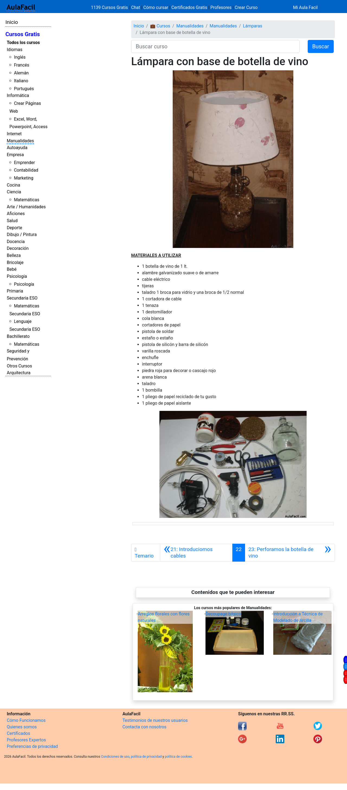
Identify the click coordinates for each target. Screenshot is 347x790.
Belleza (14, 255)
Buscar (320, 46)
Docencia (16, 241)
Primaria (15, 291)
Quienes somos (22, 726)
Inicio (11, 22)
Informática (18, 95)
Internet (14, 133)
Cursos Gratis (22, 34)
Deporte (14, 227)
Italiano (21, 80)
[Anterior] (196, 553)
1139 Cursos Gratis (110, 7)
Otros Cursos (19, 366)
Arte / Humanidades (26, 206)
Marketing (23, 178)
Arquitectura (18, 372)
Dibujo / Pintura (22, 234)
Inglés (19, 57)
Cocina (13, 185)
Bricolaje (15, 262)
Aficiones (16, 213)
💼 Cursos (160, 26)
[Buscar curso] (215, 46)
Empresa (15, 154)
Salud (12, 220)
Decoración (18, 248)
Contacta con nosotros (144, 726)
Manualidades (20, 140)
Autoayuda (17, 147)
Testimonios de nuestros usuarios (155, 720)
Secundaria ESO (22, 298)
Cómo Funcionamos (26, 720)
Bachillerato (18, 336)
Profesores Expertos (26, 739)
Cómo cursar (155, 7)
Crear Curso (246, 7)
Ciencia (14, 191)
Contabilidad (26, 170)
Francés (21, 65)
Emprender (24, 162)
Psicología (17, 276)
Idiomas (14, 49)
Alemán (21, 72)
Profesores (221, 7)
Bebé (12, 269)
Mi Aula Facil (305, 7)
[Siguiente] (290, 553)
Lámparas (252, 26)
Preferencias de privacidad (32, 746)
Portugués (24, 88)
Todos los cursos (23, 42)
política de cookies (178, 756)
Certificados (18, 733)
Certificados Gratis (189, 7)
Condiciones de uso (115, 756)
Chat (135, 7)
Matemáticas (26, 199)
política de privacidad (146, 756)
